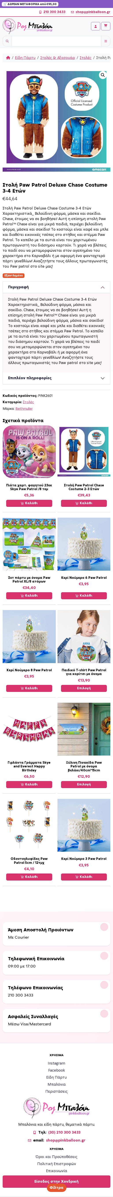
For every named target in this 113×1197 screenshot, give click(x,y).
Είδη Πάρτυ (25, 58)
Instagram (56, 1063)
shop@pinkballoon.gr (90, 12)
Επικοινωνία (56, 1171)
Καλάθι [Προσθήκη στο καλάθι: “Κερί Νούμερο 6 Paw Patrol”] (83, 596)
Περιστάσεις (56, 1091)
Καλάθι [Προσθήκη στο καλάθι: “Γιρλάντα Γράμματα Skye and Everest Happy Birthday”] (29, 784)
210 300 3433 (52, 12)
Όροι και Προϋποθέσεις (56, 1157)
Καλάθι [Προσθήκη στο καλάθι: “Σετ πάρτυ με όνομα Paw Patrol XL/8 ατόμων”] (29, 596)
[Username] (56, 41)
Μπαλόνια (57, 1084)
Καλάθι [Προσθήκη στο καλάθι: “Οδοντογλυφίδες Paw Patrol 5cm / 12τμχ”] (29, 877)
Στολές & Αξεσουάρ (57, 58)
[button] (103, 75)
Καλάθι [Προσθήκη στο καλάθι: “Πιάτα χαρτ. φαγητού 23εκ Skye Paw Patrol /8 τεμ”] (29, 503)
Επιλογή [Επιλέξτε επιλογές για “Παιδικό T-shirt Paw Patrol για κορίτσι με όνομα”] (84, 688)
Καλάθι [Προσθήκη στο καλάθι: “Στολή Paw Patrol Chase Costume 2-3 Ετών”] (83, 503)
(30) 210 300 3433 (64, 1132)
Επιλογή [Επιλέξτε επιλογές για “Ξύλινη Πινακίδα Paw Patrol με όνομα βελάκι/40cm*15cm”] (84, 784)
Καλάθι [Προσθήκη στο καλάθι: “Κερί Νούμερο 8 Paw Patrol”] (29, 688)
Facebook (56, 1070)
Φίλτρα (56, 1188)
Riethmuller (24, 408)
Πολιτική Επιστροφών (56, 1164)
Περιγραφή (18, 287)
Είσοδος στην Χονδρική (56, 1181)
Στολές (85, 58)
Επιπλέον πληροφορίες (30, 378)
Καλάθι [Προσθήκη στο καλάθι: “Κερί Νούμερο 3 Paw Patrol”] (83, 877)
